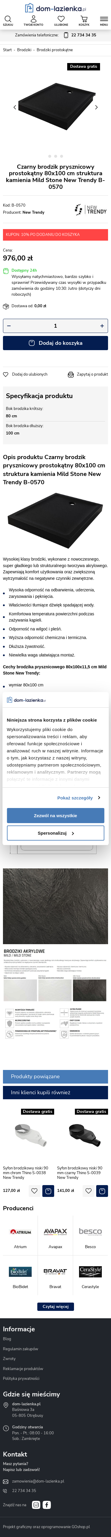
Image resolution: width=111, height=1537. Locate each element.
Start (7, 50)
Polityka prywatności (21, 1378)
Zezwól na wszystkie (55, 815)
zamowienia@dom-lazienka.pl (38, 1481)
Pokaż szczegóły (75, 797)
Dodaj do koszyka (61, 343)
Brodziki (24, 50)
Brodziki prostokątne (55, 50)
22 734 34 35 (24, 1490)
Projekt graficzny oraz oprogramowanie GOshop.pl (46, 1527)
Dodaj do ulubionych (29, 374)
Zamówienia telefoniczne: (55, 35)
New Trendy (33, 212)
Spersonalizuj (56, 833)
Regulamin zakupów (20, 1349)
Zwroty (9, 1358)
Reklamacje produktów (23, 1369)
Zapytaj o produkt (92, 374)
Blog (7, 1339)
